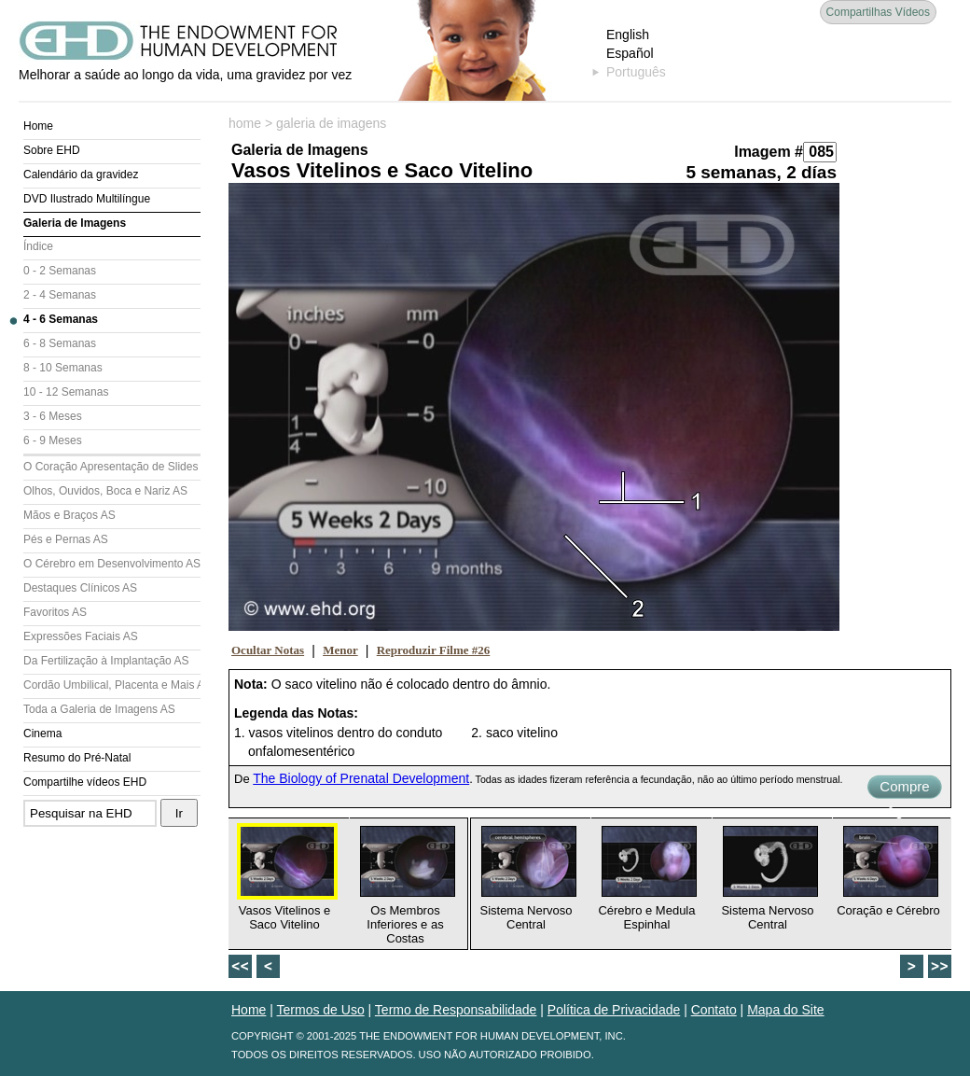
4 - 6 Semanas (60, 319)
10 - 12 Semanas (65, 391)
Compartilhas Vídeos (878, 12)
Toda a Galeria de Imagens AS (99, 709)
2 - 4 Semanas (59, 294)
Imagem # (768, 152)
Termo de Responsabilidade (456, 1009)
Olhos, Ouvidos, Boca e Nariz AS (105, 490)
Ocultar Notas (267, 650)
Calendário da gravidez (80, 174)
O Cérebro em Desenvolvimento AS (112, 563)
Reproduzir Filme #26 (434, 650)
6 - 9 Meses (52, 440)
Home (38, 126)
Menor (340, 650)
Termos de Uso (321, 1009)
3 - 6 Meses (52, 416)
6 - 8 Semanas (59, 343)
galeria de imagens (331, 123)
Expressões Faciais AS (80, 636)
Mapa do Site (785, 1009)
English (627, 34)
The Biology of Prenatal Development (361, 778)
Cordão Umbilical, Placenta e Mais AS (112, 685)
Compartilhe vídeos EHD (84, 782)
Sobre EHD (51, 150)
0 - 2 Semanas (59, 270)
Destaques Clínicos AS (80, 587)
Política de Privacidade (613, 1009)
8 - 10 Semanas (63, 367)
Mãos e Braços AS (69, 515)
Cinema (42, 733)
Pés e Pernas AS (65, 539)
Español (630, 53)
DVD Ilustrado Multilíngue (86, 198)
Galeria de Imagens (74, 223)
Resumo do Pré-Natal (77, 757)
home (245, 123)
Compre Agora (904, 788)
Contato (714, 1009)
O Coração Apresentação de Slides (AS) (112, 466)
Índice (38, 246)
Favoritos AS (55, 612)
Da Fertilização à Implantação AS (105, 660)
